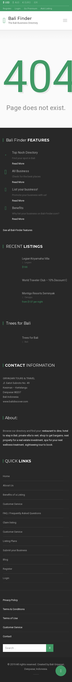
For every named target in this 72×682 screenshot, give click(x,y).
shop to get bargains (51, 435)
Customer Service (12, 504)
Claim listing (9, 522)
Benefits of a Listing (14, 494)
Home (6, 476)
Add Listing (46, 8)
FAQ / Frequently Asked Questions (22, 513)
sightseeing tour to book (38, 444)
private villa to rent (29, 435)
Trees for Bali (30, 337)
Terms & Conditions (14, 609)
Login (18, 8)
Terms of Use (10, 618)
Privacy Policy (10, 600)
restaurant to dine (51, 430)
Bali (26, 342)
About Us (8, 485)
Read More (18, 163)
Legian (28, 262)
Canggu (28, 297)
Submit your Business (15, 550)
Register (7, 8)
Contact (7, 636)
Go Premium (30, 8)
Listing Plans (10, 541)
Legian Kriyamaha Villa (35, 258)
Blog (5, 559)
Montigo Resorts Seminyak (38, 293)
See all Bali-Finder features (17, 230)
